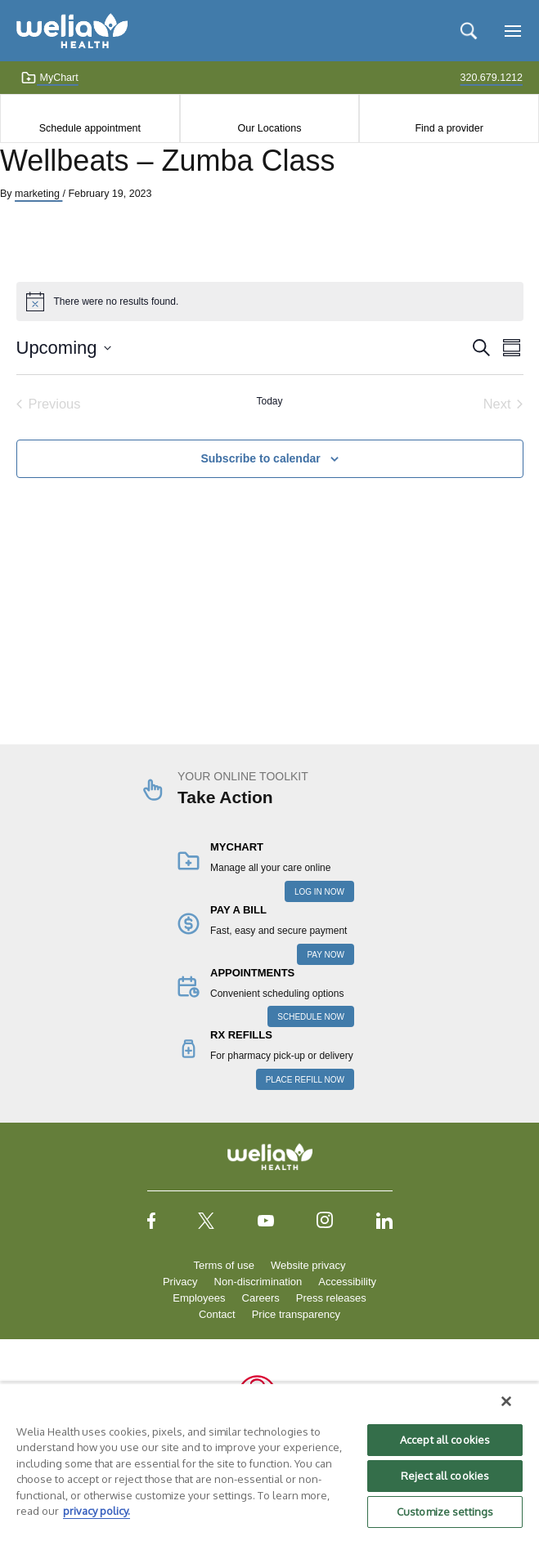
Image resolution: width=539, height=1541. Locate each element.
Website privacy (308, 1265)
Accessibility (347, 1281)
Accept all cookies (445, 1439)
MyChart (49, 77)
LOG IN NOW (319, 891)
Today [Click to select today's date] (269, 401)
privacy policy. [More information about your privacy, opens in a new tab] (96, 1510)
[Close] (506, 1401)
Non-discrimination (258, 1281)
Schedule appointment (90, 128)
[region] (269, 1461)
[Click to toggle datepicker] (63, 347)
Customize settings (445, 1511)
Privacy (180, 1281)
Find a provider (449, 128)
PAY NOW (325, 954)
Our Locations (270, 128)
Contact (217, 1314)
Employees (199, 1298)
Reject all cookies (445, 1475)
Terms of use (224, 1265)
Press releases (331, 1298)
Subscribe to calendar (260, 458)
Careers (261, 1298)
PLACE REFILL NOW (305, 1079)
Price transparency (296, 1314)
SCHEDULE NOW (310, 1016)
